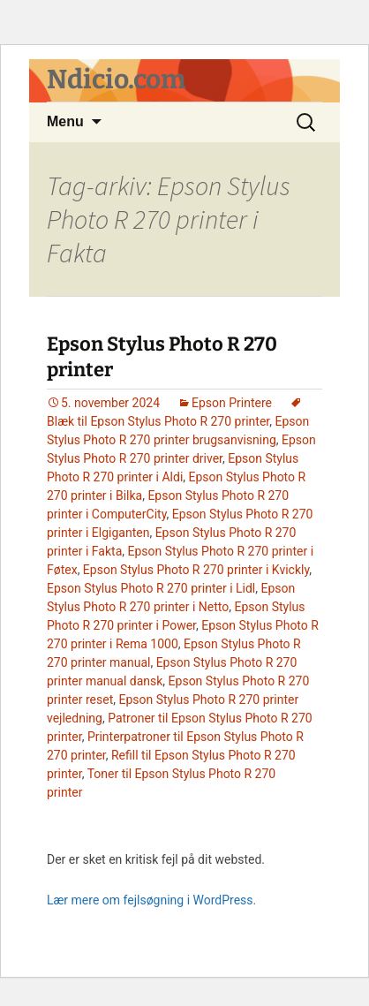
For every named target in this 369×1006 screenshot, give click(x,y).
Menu (65, 121)
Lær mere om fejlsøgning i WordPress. (151, 900)
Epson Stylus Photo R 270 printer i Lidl (151, 588)
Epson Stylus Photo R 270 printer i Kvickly (196, 570)
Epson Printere (232, 403)
